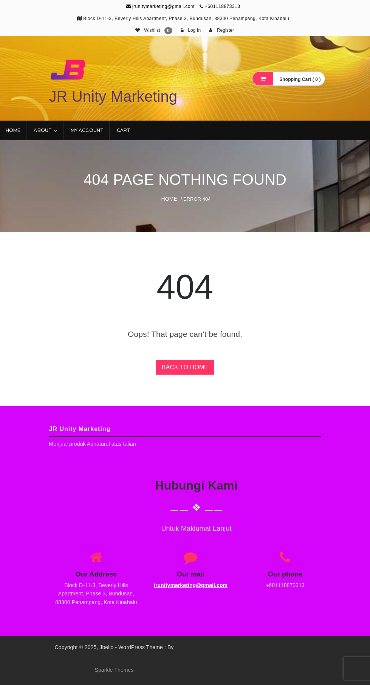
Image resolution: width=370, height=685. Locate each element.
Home (13, 130)
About (43, 130)
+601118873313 (222, 6)
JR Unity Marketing (113, 96)
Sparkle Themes (113, 670)
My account (87, 130)
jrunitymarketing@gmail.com (160, 6)
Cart (123, 130)
